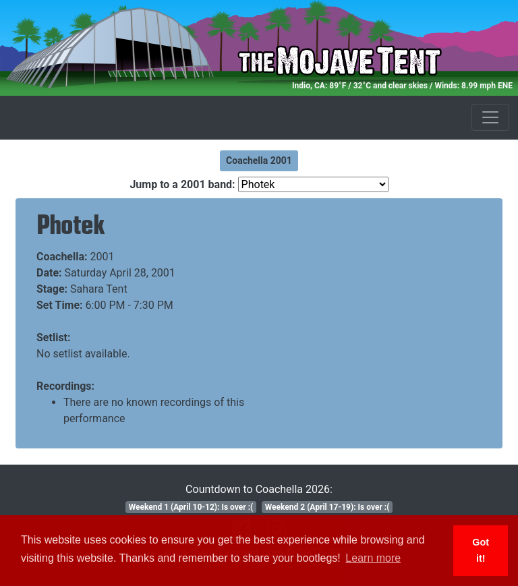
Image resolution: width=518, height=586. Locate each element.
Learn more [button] (373, 558)
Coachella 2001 (259, 160)
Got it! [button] (480, 550)
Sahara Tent (98, 289)
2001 (102, 256)
